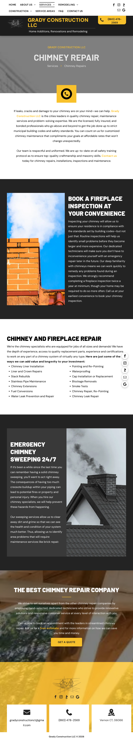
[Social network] (124, 5)
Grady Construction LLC (58, 23)
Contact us (109, 156)
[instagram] (119, 5)
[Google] (124, 10)
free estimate (49, 628)
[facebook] (114, 5)
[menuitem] (12, 4)
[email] (119, 10)
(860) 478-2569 (69, 720)
